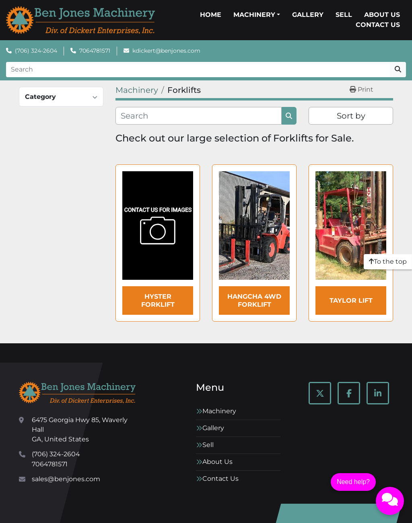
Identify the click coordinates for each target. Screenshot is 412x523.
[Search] (198, 69)
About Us (382, 14)
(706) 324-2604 (36, 50)
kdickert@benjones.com (166, 50)
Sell (344, 14)
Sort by (351, 116)
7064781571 (94, 50)
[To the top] (388, 261)
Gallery (307, 14)
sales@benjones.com (66, 479)
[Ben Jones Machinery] (77, 392)
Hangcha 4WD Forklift (254, 300)
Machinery (254, 14)
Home (210, 14)
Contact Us (378, 25)
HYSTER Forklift (158, 300)
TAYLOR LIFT (351, 300)
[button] (256, 15)
